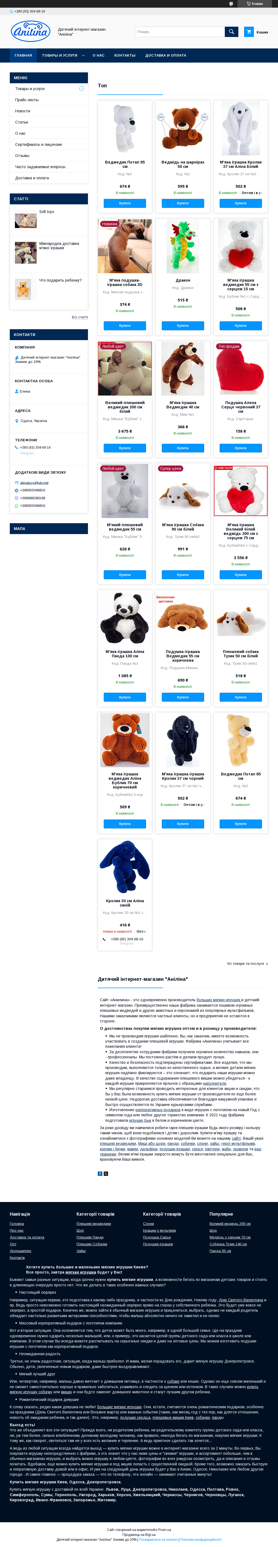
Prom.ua (164, 1530)
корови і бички (112, 1149)
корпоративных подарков (158, 1110)
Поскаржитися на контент (158, 1540)
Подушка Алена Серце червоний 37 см (240, 407)
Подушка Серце (157, 1237)
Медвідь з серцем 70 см (230, 1237)
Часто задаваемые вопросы (40, 167)
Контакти (17, 1258)
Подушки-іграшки (158, 1244)
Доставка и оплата (165, 55)
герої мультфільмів (238, 1143)
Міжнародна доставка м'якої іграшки (59, 245)
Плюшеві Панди (90, 1237)
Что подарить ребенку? (60, 280)
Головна (17, 1224)
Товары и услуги (59, 55)
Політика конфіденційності (201, 1540)
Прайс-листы (27, 100)
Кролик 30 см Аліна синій (125, 903)
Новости (22, 111)
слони (202, 1143)
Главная (23, 55)
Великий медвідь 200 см (230, 1224)
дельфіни (148, 1149)
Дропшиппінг (20, 1251)
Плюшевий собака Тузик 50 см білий (241, 653)
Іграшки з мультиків (159, 1230)
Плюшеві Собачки (92, 1244)
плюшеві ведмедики (118, 1143)
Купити (125, 203)
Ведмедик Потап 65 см (125, 164)
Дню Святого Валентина (241, 1300)
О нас (99, 55)
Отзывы (22, 155)
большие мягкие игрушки (119, 1407)
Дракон (183, 280)
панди (173, 1143)
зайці (214, 1143)
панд (216, 1417)
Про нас (17, 1230)
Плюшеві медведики (94, 1224)
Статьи (21, 122)
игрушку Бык (140, 1120)
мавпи (132, 1149)
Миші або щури (151, 1143)
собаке (173, 1381)
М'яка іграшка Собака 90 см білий (183, 527)
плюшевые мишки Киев (173, 1417)
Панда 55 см (220, 1251)
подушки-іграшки (175, 1149)
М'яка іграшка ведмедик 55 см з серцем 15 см (240, 284)
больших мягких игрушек (219, 1000)
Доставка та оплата (27, 1237)
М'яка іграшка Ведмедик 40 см (182, 404)
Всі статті (80, 317)
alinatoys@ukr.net (34, 482)
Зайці (81, 1251)
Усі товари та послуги (245, 964)
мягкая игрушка (80, 1272)
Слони (148, 1224)
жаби (226, 1149)
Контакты (124, 55)
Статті (21, 199)
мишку (66, 1392)
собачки (188, 1143)
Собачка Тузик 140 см (228, 1244)
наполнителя (214, 1083)
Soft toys (46, 211)
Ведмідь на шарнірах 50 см (183, 164)
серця (197, 1149)
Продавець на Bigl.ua (139, 1535)
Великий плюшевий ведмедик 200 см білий (125, 407)
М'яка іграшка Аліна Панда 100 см (125, 653)
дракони (240, 1149)
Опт (13, 1244)
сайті (236, 1138)
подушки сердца (135, 1417)
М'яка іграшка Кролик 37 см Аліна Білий (241, 164)
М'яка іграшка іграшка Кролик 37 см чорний (183, 776)
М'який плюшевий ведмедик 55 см (125, 527)
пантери (212, 1149)
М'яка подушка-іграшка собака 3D (125, 282)
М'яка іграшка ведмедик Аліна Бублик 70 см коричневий (125, 780)
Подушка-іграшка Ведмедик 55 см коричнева (183, 655)
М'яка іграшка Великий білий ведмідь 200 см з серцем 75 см (241, 531)
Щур (80, 1230)
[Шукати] (231, 32)
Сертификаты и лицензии (38, 144)
